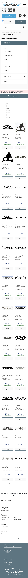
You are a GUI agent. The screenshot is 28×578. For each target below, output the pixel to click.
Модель (7, 76)
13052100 (6, 470)
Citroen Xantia (17, 519)
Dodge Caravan (5, 533)
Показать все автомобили (14, 539)
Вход (10, 21)
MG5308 (18, 199)
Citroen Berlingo (5, 517)
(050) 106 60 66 (8, 9)
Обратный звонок (9, 16)
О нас (5, 556)
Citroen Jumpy (4, 519)
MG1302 (5, 199)
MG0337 (5, 229)
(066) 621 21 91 (7, 545)
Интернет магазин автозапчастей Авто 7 (11, 32)
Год (5, 81)
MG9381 (18, 229)
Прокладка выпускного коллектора (18, 136)
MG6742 (5, 168)
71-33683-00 (19, 410)
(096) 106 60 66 (8, 11)
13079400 (6, 440)
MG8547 (18, 259)
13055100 (6, 289)
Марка (7, 43)
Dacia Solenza (4, 526)
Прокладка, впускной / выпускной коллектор (20, 256)
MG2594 (5, 410)
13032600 (19, 168)
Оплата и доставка (8, 559)
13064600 (19, 319)
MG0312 (5, 259)
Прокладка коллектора (7, 34)
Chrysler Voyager (5, 510)
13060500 (6, 349)
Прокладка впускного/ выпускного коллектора (18, 317)
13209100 (19, 138)
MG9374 (18, 289)
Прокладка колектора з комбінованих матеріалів (18, 196)
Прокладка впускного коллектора (5, 286)
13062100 (19, 440)
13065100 (19, 379)
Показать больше (14, 484)
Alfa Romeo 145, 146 (6, 503)
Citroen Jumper (17, 517)
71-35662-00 (19, 349)
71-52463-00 (6, 379)
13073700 (6, 319)
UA (2, 20)
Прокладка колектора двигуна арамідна (7, 136)
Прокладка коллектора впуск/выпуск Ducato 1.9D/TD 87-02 (6, 196)
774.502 (18, 470)
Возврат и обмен (8, 562)
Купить (7, 148)
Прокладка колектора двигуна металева (7, 226)
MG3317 (5, 138)
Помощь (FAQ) (7, 565)
